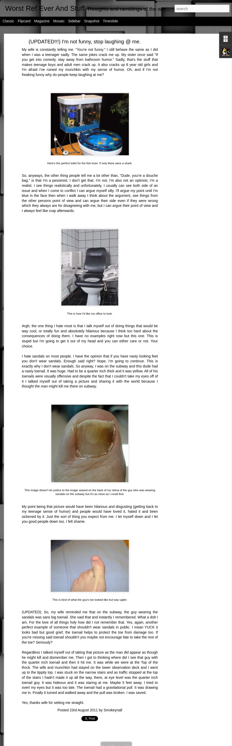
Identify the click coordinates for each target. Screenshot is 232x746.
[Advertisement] (186, 122)
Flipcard (24, 21)
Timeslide (110, 21)
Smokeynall (113, 710)
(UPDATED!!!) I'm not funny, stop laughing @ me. (85, 41)
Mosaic (58, 21)
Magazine (42, 21)
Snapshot (91, 21)
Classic (8, 21)
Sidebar (74, 21)
